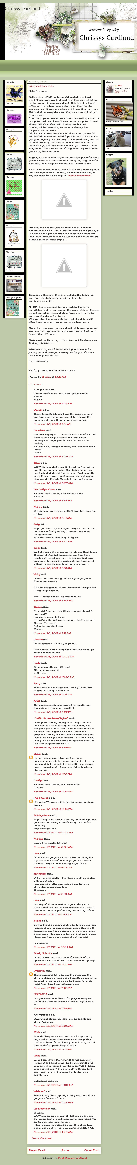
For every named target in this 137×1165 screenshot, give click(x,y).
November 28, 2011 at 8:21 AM (53, 1049)
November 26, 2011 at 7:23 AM (53, 403)
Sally (37, 524)
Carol (37, 463)
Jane (36, 853)
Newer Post (37, 1150)
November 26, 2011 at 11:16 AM (53, 694)
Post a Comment (42, 1138)
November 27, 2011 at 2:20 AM (53, 832)
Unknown (39, 970)
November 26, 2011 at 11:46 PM (53, 809)
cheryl (37, 754)
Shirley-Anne (41, 815)
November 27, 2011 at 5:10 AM (53, 894)
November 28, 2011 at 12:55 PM (53, 1102)
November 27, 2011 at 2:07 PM (53, 964)
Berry (37, 683)
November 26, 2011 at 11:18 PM (53, 774)
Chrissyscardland (22, 8)
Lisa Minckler (42, 1108)
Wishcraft (39, 1091)
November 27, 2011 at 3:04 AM (53, 847)
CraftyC (39, 780)
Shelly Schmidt (43, 953)
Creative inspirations (79, 175)
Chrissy (119, 85)
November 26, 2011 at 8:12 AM (53, 500)
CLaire (38, 607)
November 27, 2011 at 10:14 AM (53, 947)
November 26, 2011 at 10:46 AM (54, 677)
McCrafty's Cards (44, 489)
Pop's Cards (41, 797)
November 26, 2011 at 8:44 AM (53, 541)
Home (65, 1150)
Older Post (91, 1150)
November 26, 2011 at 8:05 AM (53, 456)
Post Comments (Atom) (72, 1158)
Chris (37, 1032)
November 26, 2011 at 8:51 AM (53, 568)
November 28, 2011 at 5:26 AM (53, 1026)
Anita (37, 700)
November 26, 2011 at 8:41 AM (53, 518)
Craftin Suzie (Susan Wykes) (51, 718)
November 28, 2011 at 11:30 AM (53, 1085)
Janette (38, 639)
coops (37, 920)
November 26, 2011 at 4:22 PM (53, 712)
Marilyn (38, 838)
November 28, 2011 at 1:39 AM (53, 1008)
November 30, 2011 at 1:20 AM (53, 1132)
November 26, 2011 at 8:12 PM (53, 747)
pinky (37, 547)
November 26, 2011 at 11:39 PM (53, 791)
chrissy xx (40, 873)
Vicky (37, 574)
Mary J (38, 506)
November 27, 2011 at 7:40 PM (53, 988)
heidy (37, 663)
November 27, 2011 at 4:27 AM (53, 867)
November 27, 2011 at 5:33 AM (53, 914)
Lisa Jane (39, 430)
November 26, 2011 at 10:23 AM (54, 656)
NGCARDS (40, 994)
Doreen (38, 409)
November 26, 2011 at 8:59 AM (53, 600)
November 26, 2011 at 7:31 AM (52, 424)
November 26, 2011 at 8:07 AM (53, 483)
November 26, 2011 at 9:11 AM (52, 633)
